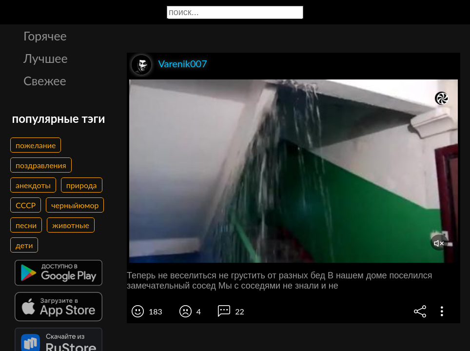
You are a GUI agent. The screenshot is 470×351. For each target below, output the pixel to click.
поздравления (41, 165)
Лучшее (45, 58)
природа (81, 185)
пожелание (36, 145)
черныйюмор (74, 205)
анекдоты (33, 185)
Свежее (44, 80)
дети (24, 245)
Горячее (45, 35)
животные (70, 225)
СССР (26, 205)
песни (26, 225)
